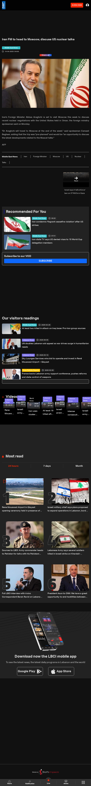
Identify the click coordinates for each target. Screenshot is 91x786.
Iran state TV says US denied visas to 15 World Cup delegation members (57, 241)
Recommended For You (26, 212)
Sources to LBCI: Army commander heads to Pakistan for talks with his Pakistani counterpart (22, 552)
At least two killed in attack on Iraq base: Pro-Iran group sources (53, 328)
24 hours (13, 466)
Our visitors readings (20, 318)
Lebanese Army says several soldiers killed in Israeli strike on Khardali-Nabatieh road (66, 552)
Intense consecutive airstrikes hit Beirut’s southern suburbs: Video (74, 413)
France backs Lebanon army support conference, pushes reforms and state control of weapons (54, 375)
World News (31, 400)
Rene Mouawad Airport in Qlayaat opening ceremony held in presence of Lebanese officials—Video (10, 412)
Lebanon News (28, 340)
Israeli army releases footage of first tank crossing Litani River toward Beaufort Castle (21, 411)
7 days (47, 466)
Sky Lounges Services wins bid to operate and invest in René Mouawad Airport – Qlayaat (52, 360)
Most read (14, 456)
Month (79, 466)
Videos (12, 397)
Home (9, 782)
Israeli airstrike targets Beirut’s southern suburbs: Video (60, 411)
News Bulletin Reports (31, 370)
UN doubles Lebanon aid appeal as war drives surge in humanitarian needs (55, 345)
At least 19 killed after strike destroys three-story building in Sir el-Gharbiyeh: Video (48, 413)
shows (66, 782)
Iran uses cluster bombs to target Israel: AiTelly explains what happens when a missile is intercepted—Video (34, 413)
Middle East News (39, 218)
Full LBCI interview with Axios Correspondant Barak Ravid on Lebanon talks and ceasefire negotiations (22, 595)
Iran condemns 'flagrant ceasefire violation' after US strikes (57, 223)
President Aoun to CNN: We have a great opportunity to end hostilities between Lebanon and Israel (67, 595)
